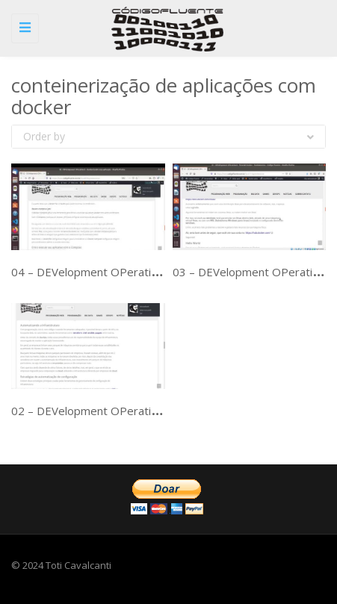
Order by (168, 136)
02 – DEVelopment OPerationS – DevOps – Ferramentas (157, 410)
